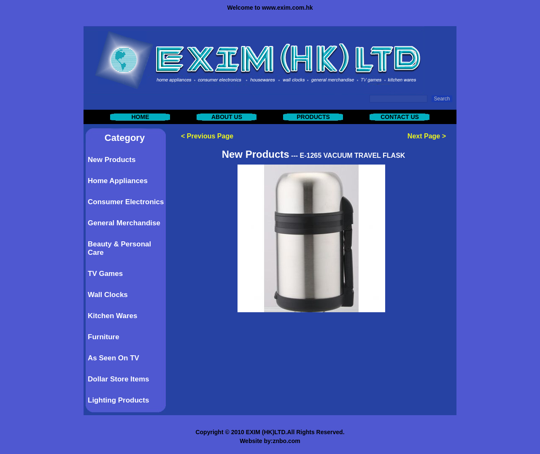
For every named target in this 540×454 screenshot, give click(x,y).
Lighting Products (118, 400)
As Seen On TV (113, 358)
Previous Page (210, 136)
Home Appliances (118, 181)
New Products (111, 160)
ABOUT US (226, 117)
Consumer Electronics (126, 202)
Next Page (424, 136)
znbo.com (286, 441)
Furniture (103, 337)
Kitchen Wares (112, 316)
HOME (140, 117)
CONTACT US (400, 117)
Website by (255, 441)
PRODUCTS (313, 117)
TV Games (105, 274)
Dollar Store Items (118, 379)
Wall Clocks (108, 295)
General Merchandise (124, 223)
